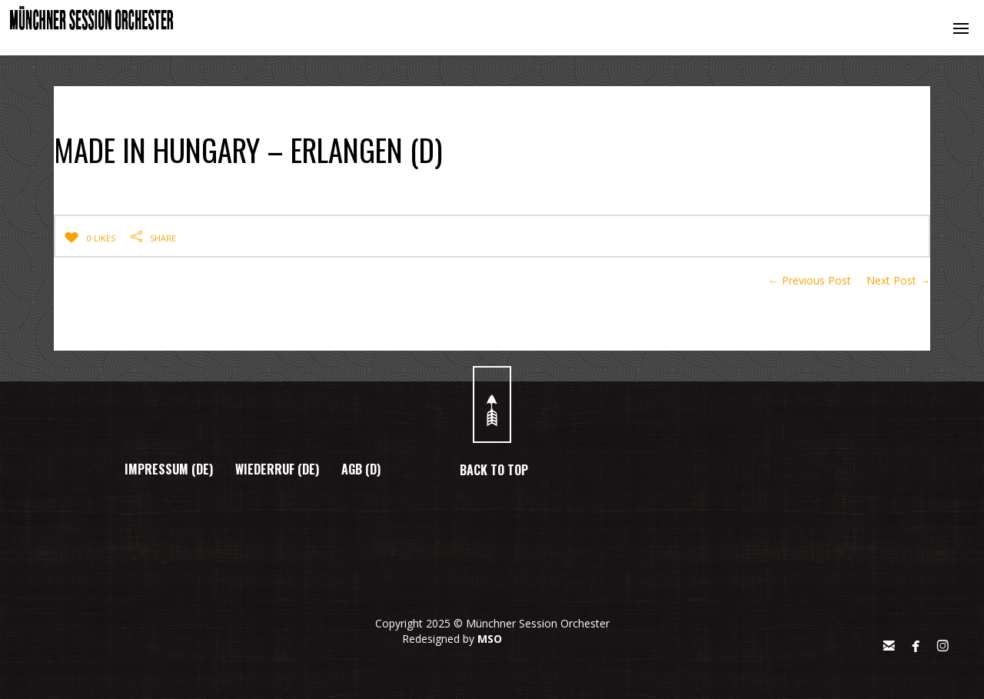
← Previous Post (809, 280)
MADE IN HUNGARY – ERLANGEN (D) (304, 145)
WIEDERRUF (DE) (277, 469)
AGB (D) (361, 469)
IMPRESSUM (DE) (169, 469)
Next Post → (898, 280)
